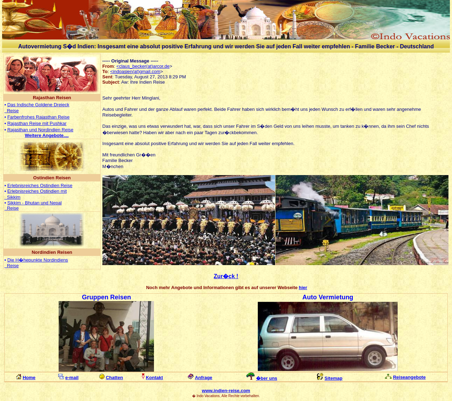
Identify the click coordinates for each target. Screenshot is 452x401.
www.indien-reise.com (226, 390)
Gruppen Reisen (106, 297)
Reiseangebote (409, 377)
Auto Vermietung (327, 297)
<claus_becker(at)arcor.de (143, 66)
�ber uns (266, 378)
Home (29, 377)
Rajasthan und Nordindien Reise (40, 129)
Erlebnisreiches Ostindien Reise (39, 185)
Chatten (114, 377)
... (47, 135)
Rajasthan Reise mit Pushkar (37, 123)
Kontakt (154, 377)
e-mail (72, 377)
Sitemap (334, 378)
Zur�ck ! (226, 276)
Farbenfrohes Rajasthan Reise (38, 117)
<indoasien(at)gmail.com (135, 71)
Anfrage (203, 377)
